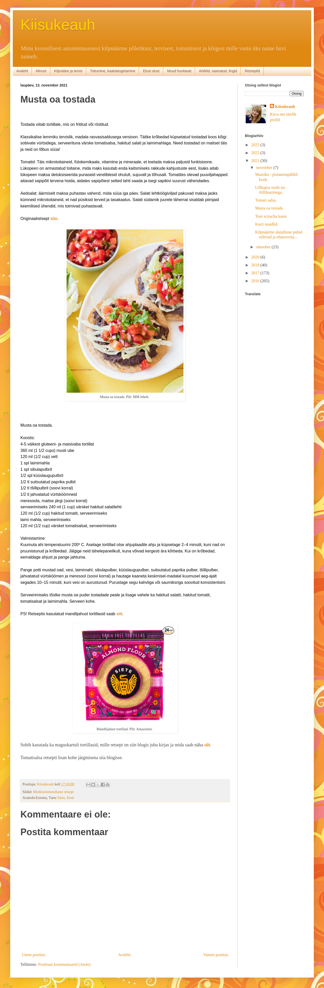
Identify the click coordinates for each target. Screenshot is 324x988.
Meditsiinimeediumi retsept (53, 792)
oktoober (264, 247)
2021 (255, 160)
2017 (255, 273)
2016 (255, 281)
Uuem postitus (33, 955)
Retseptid (252, 71)
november (264, 167)
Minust (41, 71)
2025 (255, 145)
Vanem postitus (215, 955)
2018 (255, 265)
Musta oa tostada (269, 208)
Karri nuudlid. (266, 224)
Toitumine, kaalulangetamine (112, 71)
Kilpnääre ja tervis (68, 71)
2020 (255, 257)
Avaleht (22, 71)
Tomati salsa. (266, 200)
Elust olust (151, 71)
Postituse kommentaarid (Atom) (64, 964)
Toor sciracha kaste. (271, 216)
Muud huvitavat (179, 71)
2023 (255, 153)
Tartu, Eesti (65, 798)
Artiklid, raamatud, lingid (218, 71)
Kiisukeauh (57, 24)
